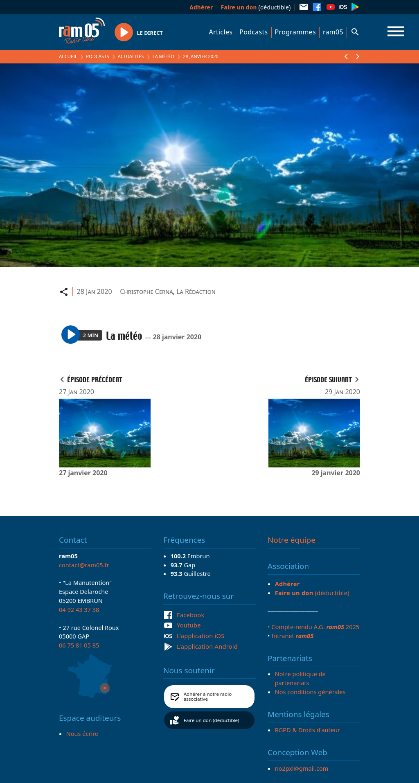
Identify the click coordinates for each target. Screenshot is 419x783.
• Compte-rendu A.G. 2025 (313, 627)
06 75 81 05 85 (79, 645)
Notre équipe (291, 540)
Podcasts (253, 31)
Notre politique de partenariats (300, 678)
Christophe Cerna (146, 291)
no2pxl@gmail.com (302, 768)
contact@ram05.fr (84, 565)
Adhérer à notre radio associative (208, 696)
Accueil (68, 56)
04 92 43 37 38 (79, 609)
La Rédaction (196, 291)
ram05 (333, 31)
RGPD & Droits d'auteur (307, 730)
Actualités (131, 56)
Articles (221, 31)
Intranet (292, 636)
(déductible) (256, 7)
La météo (163, 56)
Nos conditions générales (310, 692)
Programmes (295, 31)
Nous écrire (82, 733)
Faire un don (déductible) (211, 720)
